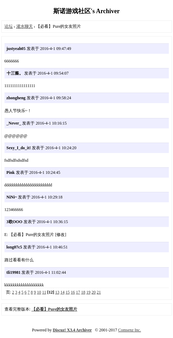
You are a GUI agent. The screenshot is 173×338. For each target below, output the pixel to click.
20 (93, 292)
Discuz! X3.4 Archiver (72, 330)
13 (57, 292)
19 (88, 292)
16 (73, 292)
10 (39, 292)
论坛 (8, 26)
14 (62, 292)
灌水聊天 (24, 26)
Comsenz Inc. (129, 330)
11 (44, 292)
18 (83, 292)
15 (67, 292)
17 (78, 292)
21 (99, 292)
